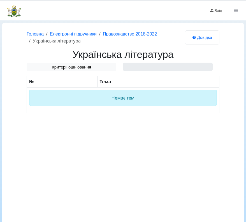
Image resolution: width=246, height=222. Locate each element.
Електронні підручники (73, 34)
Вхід (215, 10)
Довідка (202, 37)
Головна (35, 34)
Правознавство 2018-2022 (130, 34)
